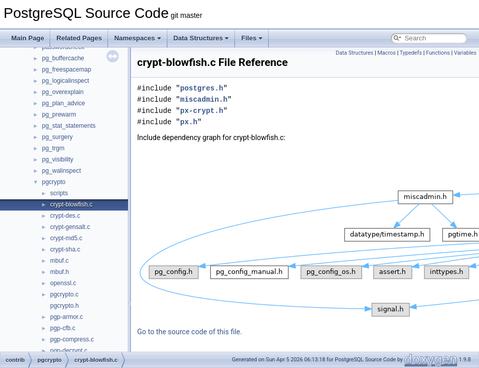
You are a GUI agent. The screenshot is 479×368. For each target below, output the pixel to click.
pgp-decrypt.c (69, 350)
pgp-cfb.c (62, 328)
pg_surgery (57, 137)
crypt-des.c (65, 215)
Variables (465, 53)
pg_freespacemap (66, 69)
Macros (387, 53)
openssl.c (63, 283)
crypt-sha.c (65, 249)
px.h (189, 122)
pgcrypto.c (64, 294)
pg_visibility (57, 159)
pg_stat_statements (69, 125)
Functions (438, 53)
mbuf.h (59, 271)
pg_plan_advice (63, 103)
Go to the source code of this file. (189, 332)
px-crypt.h (201, 111)
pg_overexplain (62, 92)
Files (252, 38)
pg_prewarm (59, 114)
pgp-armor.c (66, 316)
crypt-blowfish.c (71, 204)
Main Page (27, 38)
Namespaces (137, 38)
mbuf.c (59, 260)
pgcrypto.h (64, 305)
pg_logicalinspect (65, 80)
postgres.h (201, 88)
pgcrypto (54, 182)
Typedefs (411, 53)
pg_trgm (53, 148)
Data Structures (201, 38)
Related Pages (79, 38)
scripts (59, 193)
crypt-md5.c (66, 238)
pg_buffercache (63, 58)
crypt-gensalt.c (70, 227)
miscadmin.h (203, 99)
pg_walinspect (61, 170)
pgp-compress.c (72, 339)
